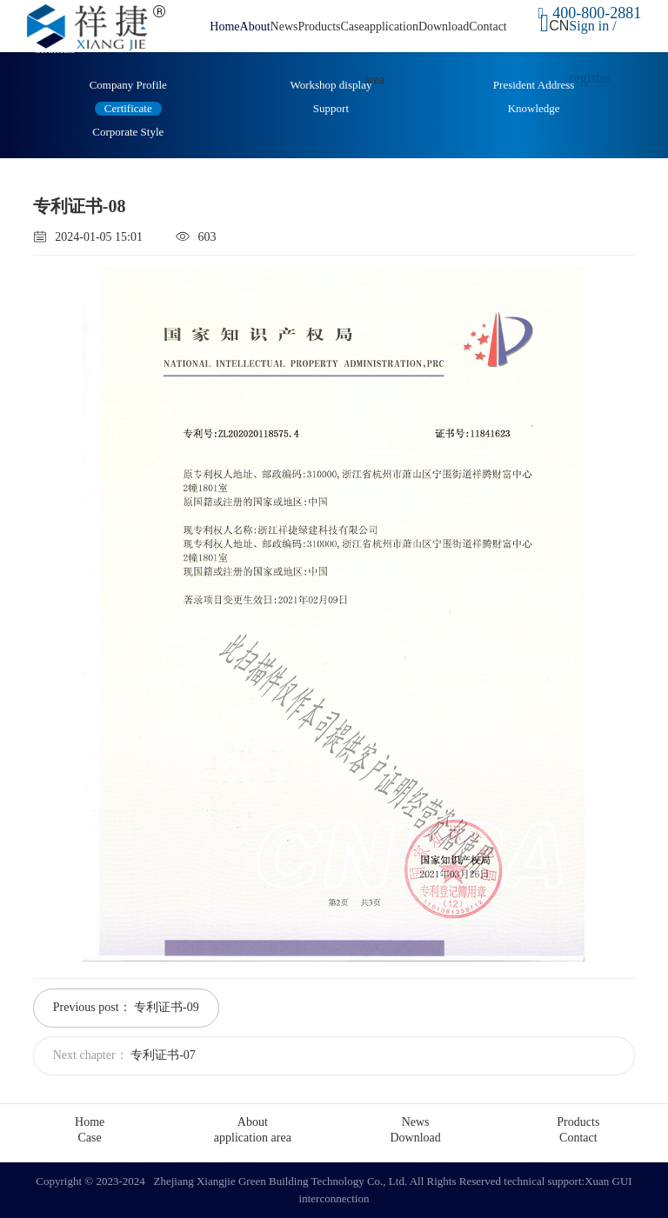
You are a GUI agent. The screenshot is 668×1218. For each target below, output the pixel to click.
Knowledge (534, 108)
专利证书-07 (163, 1055)
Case (352, 26)
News (284, 26)
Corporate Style (128, 131)
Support (331, 108)
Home (224, 26)
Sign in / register (592, 51)
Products (318, 26)
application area (252, 1137)
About (255, 26)
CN (559, 25)
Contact (488, 26)
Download (443, 26)
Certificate (128, 108)
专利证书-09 (166, 1007)
